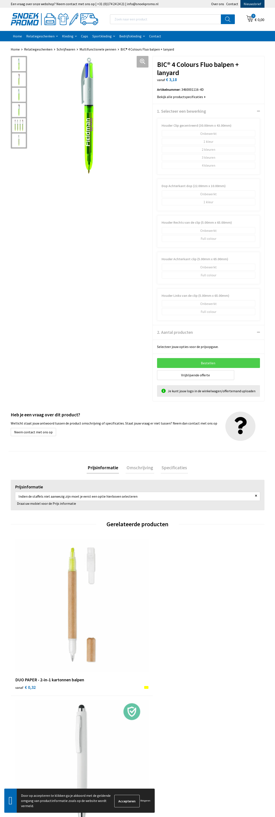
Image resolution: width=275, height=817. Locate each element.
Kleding (67, 36)
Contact (232, 4)
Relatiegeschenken (40, 36)
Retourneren (89, 712)
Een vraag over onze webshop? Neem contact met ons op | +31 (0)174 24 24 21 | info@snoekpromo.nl (85, 4)
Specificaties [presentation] (172, 468)
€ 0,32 (25, 615)
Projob (211, 699)
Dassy (210, 679)
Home (17, 36)
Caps (84, 36)
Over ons (217, 4)
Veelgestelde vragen (95, 699)
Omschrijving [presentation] (140, 468)
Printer (211, 686)
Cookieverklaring (155, 686)
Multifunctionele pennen (97, 49)
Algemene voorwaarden (160, 679)
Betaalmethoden (92, 705)
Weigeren (145, 800)
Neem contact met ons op (33, 432)
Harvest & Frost (217, 692)
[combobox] (165, 19)
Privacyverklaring (155, 692)
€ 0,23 (152, 615)
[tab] (105, 468)
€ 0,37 (215, 615)
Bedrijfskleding (130, 36)
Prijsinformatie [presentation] (105, 468)
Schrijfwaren (66, 49)
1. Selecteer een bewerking (181, 111)
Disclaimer (151, 699)
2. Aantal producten (175, 332)
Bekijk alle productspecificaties (181, 97)
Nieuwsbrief (252, 4)
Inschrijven (247, 777)
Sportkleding (102, 36)
